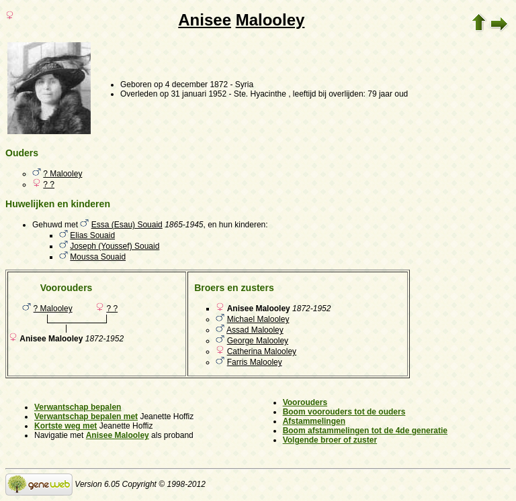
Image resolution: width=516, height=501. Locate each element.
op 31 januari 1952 (193, 94)
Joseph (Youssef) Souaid (114, 246)
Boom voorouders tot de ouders (344, 411)
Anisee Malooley (117, 435)
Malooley (270, 20)
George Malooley (257, 340)
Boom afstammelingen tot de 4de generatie (365, 430)
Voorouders (305, 402)
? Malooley (62, 173)
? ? (48, 184)
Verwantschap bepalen (77, 407)
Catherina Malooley (261, 351)
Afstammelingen (314, 421)
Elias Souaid (92, 235)
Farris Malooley (254, 362)
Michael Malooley (258, 319)
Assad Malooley (255, 330)
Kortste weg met (65, 426)
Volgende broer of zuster (330, 440)
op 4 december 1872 (191, 84)
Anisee (204, 20)
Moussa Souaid (98, 257)
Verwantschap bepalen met (86, 416)
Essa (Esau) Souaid (127, 224)
